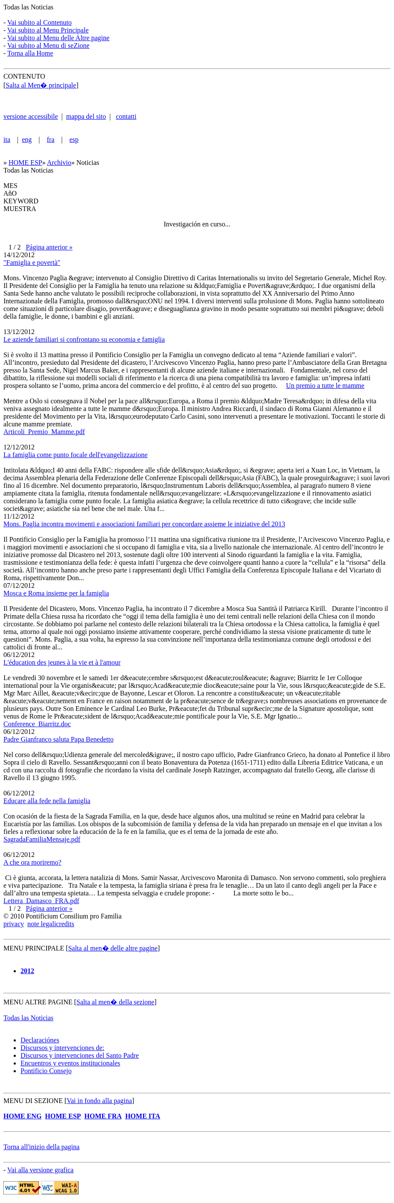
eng (27, 139)
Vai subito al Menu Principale (47, 30)
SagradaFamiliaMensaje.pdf (41, 839)
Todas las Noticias (28, 7)
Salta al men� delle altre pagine (112, 948)
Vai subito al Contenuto (39, 22)
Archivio (59, 162)
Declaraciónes (40, 1040)
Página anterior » (49, 247)
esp (73, 139)
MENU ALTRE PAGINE (38, 1002)
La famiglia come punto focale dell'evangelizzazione (75, 454)
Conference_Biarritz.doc (37, 724)
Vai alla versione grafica (40, 1170)
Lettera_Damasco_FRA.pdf (41, 900)
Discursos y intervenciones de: (62, 1047)
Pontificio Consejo (46, 1070)
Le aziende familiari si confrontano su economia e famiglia (84, 339)
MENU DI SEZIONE (33, 1100)
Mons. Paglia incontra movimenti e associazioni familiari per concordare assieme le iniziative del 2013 (144, 524)
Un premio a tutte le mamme (325, 385)
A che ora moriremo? (32, 862)
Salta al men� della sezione (115, 1002)
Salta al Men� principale (41, 85)
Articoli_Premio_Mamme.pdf (44, 431)
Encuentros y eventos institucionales (70, 1063)
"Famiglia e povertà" (31, 262)
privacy (13, 923)
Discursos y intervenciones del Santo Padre (80, 1055)
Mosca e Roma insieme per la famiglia (56, 593)
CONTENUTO (24, 76)
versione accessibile (30, 116)
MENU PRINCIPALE (33, 948)
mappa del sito (86, 116)
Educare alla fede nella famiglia (46, 800)
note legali (41, 923)
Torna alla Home (30, 53)
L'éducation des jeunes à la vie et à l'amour (62, 662)
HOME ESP (25, 162)
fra (51, 139)
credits (65, 923)
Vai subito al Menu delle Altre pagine (58, 37)
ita (6, 139)
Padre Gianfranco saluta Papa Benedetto (58, 739)
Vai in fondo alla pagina (99, 1100)
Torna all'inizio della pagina (41, 1146)
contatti (126, 116)
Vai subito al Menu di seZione (48, 45)
